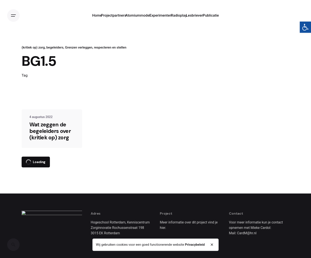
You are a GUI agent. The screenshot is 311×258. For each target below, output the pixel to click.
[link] (305, 27)
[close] (212, 244)
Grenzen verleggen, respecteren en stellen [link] (95, 47)
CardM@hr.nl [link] (247, 233)
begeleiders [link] (54, 47)
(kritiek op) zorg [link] (33, 47)
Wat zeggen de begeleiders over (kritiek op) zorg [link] (50, 131)
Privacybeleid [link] (195, 245)
